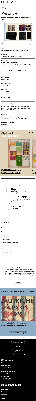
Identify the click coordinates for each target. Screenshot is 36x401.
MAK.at (18, 347)
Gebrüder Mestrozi (12, 62)
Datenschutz (4, 392)
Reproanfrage (6, 239)
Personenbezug (9, 135)
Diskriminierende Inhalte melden (10, 242)
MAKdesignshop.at (18, 355)
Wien (22, 65)
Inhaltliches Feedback (8, 245)
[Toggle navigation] (32, 2)
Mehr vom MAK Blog (18, 336)
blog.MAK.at (18, 351)
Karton (22, 71)
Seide (10, 71)
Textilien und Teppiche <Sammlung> (11, 56)
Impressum (4, 394)
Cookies (3, 398)
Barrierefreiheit (4, 396)
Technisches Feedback (8, 248)
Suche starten (18, 343)
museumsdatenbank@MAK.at (8, 372)
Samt (26, 71)
